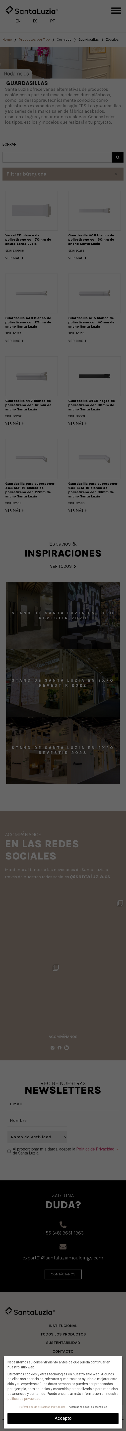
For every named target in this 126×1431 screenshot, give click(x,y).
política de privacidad (23, 1399)
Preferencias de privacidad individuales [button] (42, 1407)
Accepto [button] (63, 1418)
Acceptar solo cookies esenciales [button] (88, 1407)
